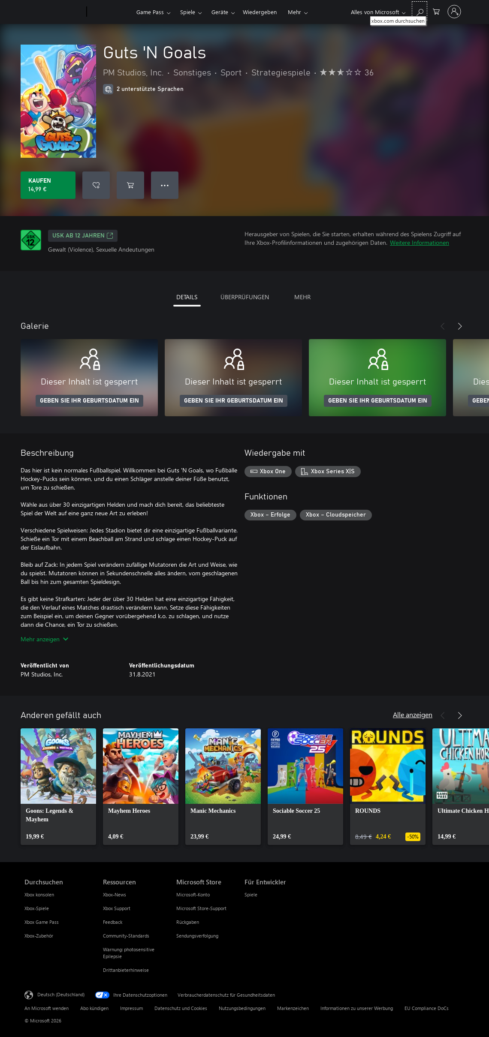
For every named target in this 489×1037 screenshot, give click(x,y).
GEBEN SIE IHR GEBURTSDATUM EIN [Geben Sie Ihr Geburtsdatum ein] (89, 401)
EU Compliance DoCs (426, 1008)
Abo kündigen (94, 1008)
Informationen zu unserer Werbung (356, 1008)
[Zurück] (442, 326)
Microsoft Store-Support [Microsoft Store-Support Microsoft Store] (201, 908)
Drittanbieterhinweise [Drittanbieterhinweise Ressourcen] (126, 970)
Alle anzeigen (412, 714)
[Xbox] (110, 12)
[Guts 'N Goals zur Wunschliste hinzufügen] (96, 185)
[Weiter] (459, 326)
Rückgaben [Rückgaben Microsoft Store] (187, 922)
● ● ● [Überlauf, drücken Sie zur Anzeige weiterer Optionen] (165, 185)
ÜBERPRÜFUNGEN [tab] (244, 297)
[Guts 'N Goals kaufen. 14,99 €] (48, 185)
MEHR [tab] (302, 297)
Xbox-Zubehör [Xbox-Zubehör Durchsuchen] (38, 935)
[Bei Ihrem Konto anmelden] (454, 11)
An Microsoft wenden (46, 1008)
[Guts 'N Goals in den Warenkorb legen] (130, 185)
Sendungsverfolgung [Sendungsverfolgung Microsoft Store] (197, 935)
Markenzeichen (293, 1008)
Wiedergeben (260, 11)
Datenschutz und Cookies (180, 1008)
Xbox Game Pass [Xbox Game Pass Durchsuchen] (41, 922)
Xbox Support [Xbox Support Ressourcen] (116, 908)
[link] (58, 786)
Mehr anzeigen (44, 639)
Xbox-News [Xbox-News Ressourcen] (114, 894)
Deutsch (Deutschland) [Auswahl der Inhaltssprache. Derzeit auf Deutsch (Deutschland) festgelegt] (61, 994)
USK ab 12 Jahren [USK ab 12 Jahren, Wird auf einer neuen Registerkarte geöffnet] (82, 235)
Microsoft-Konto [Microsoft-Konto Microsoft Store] (193, 894)
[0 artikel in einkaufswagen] (436, 11)
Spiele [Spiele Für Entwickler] (250, 894)
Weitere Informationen (419, 242)
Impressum (131, 1008)
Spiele (187, 11)
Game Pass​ (150, 11)
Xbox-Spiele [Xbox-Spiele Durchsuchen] (36, 908)
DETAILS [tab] (186, 297)
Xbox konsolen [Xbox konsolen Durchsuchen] (39, 894)
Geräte (219, 11)
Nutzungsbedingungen (242, 1008)
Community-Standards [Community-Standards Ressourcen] (126, 935)
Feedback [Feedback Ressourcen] (112, 922)
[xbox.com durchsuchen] (419, 11)
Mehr (294, 11)
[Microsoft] (53, 12)
